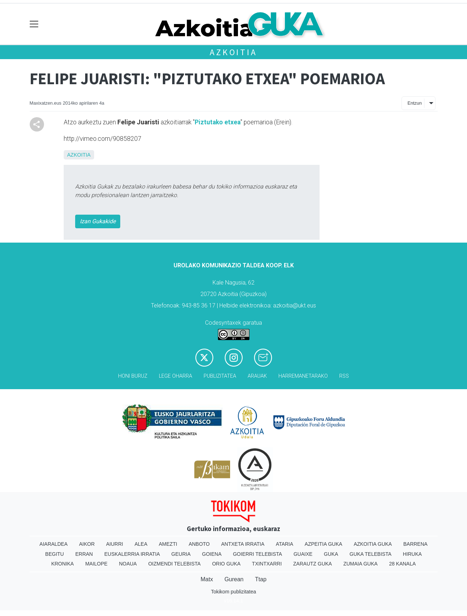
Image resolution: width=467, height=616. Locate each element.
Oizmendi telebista (174, 564)
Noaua (128, 564)
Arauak (257, 376)
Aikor (87, 544)
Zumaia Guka (360, 564)
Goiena (212, 554)
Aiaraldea (53, 544)
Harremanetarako (303, 376)
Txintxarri (267, 564)
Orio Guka (226, 564)
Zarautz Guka (312, 564)
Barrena (415, 544)
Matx (206, 579)
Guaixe (302, 554)
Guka (331, 554)
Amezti (168, 544)
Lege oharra (175, 376)
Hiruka (412, 554)
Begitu (54, 554)
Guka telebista (370, 554)
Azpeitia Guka (323, 544)
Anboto (199, 544)
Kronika (62, 564)
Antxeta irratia (242, 544)
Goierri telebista (257, 554)
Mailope (96, 564)
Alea (141, 544)
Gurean (233, 579)
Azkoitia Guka (373, 544)
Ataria (284, 544)
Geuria (181, 554)
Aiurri (114, 544)
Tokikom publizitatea (233, 591)
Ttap (261, 579)
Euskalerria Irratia (132, 554)
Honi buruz (132, 376)
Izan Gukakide (98, 221)
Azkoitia (233, 52)
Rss (344, 376)
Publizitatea (220, 376)
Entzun (415, 103)
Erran (84, 554)
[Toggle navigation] (34, 24)
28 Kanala (402, 564)
